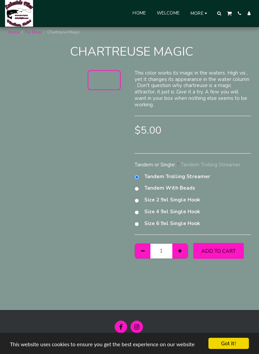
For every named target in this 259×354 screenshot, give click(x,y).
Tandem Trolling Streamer (172, 176)
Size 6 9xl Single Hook (167, 223)
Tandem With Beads (165, 188)
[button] (219, 13)
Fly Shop (33, 32)
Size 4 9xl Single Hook (167, 212)
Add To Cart (218, 251)
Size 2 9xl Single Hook (167, 200)
